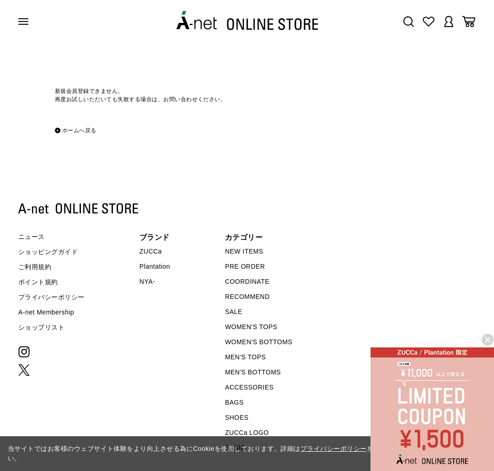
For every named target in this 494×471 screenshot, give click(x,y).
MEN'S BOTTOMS (253, 372)
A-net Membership (46, 312)
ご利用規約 (34, 267)
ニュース (31, 236)
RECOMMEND (247, 296)
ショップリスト (41, 327)
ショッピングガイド (48, 251)
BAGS (234, 402)
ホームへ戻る (79, 130)
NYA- (147, 281)
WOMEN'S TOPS (251, 326)
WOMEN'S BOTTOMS (258, 342)
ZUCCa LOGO (247, 432)
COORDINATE (247, 281)
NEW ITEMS (244, 251)
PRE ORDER (245, 266)
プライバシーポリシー (51, 297)
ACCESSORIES (249, 387)
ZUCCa (151, 251)
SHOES (236, 417)
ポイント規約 (38, 282)
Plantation (155, 266)
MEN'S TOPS (245, 357)
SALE (233, 311)
